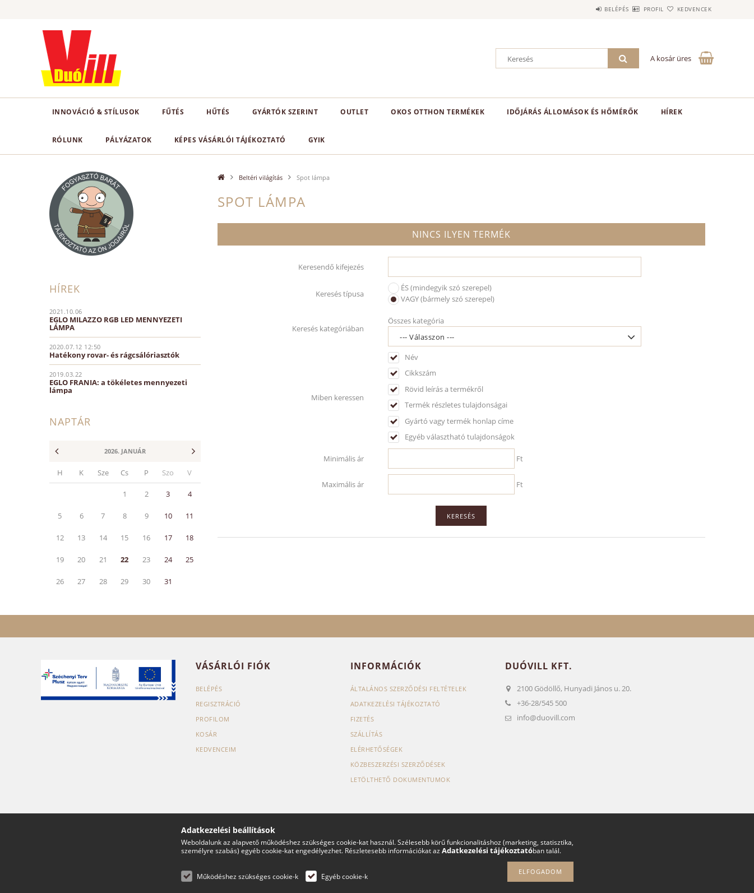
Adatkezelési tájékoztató (395, 704)
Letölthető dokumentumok (400, 779)
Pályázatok (128, 140)
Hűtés (218, 112)
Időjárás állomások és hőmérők (573, 112)
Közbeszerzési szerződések (398, 764)
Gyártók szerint (285, 112)
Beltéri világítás (261, 177)
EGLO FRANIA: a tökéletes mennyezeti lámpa (118, 386)
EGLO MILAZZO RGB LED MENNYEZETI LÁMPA (115, 323)
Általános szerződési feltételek (408, 688)
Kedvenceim (216, 749)
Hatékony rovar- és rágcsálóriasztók (114, 355)
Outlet (354, 112)
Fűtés (173, 112)
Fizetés (362, 719)
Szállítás (366, 734)
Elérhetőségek (376, 749)
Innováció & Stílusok (96, 112)
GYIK (316, 140)
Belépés (584, 9)
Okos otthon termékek (437, 112)
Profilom (213, 719)
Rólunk (67, 140)
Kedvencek (687, 9)
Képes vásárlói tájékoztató (230, 140)
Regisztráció (218, 704)
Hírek (672, 112)
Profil (634, 9)
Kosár (207, 734)
